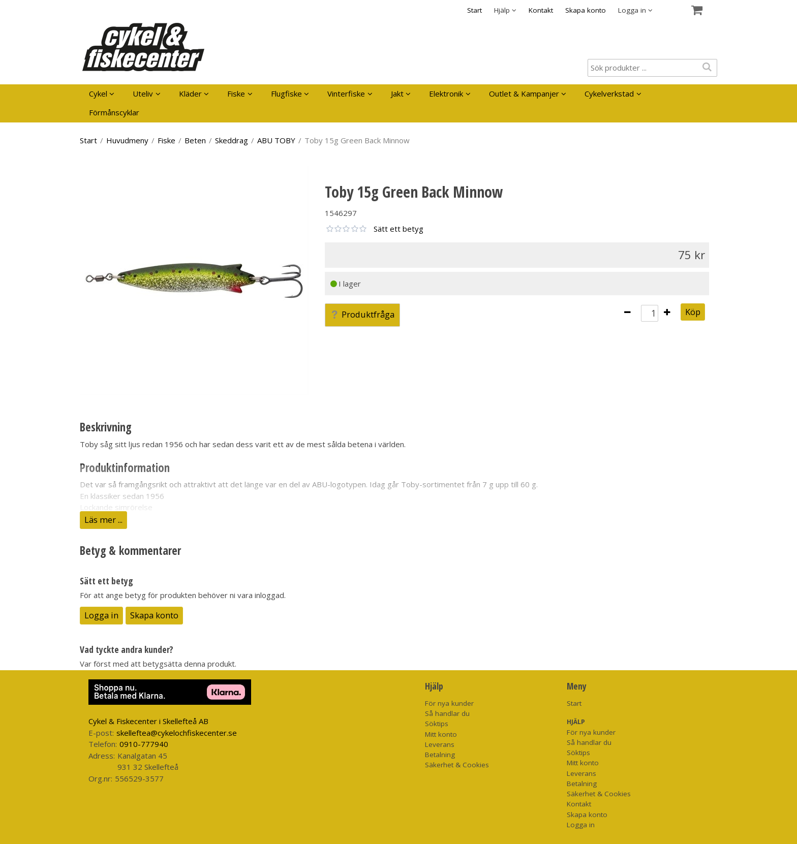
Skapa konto (585, 10)
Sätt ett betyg (398, 229)
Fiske (236, 93)
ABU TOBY (276, 140)
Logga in (101, 615)
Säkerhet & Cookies (457, 764)
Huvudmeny (127, 140)
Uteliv (143, 93)
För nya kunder (449, 703)
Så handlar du (447, 713)
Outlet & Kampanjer (524, 93)
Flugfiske (286, 93)
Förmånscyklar (114, 112)
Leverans (439, 744)
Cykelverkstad (609, 93)
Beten (195, 140)
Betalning (440, 754)
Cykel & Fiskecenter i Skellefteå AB (148, 721)
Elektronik (446, 93)
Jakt (397, 93)
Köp (692, 312)
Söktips (436, 723)
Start (474, 10)
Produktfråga (362, 314)
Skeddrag (231, 140)
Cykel (98, 93)
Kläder (190, 93)
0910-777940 (143, 744)
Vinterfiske (346, 93)
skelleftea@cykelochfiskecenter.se (176, 733)
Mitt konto (441, 734)
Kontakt (541, 10)
